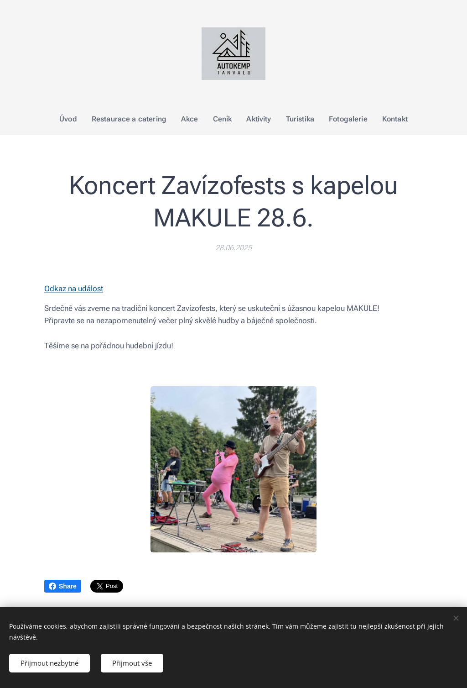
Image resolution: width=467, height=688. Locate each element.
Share (63, 586)
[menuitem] (76, 119)
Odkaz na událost (73, 288)
